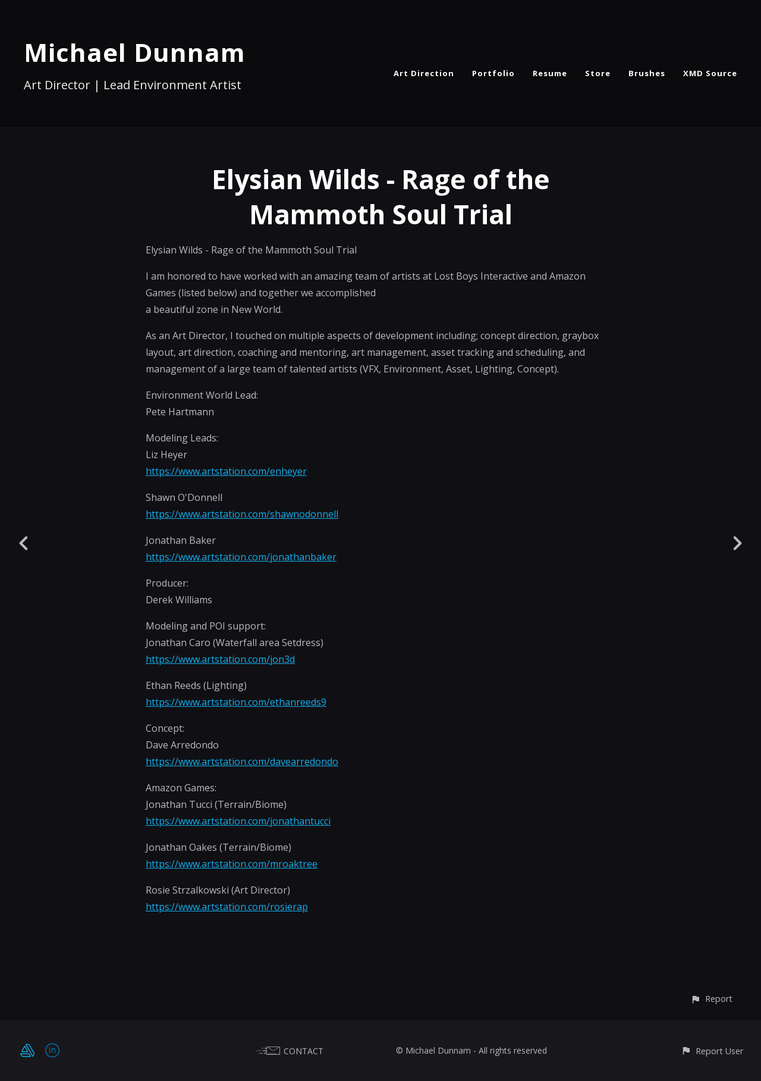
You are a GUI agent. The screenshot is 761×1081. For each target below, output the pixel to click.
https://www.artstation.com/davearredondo (242, 761)
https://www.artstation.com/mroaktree (231, 863)
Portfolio (493, 73)
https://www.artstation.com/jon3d (220, 659)
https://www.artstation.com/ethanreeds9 (236, 702)
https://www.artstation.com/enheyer (226, 471)
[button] (711, 998)
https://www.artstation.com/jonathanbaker (241, 556)
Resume (550, 73)
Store (598, 73)
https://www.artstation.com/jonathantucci (238, 821)
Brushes (646, 73)
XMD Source (710, 73)
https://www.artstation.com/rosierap (227, 906)
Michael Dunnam (135, 52)
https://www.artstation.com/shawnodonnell (242, 514)
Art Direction (424, 73)
